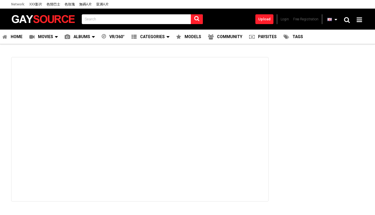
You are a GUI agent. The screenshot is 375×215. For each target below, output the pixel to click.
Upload (264, 19)
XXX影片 (35, 4)
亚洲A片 (102, 4)
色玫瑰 (70, 4)
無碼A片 (85, 4)
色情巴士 (53, 4)
